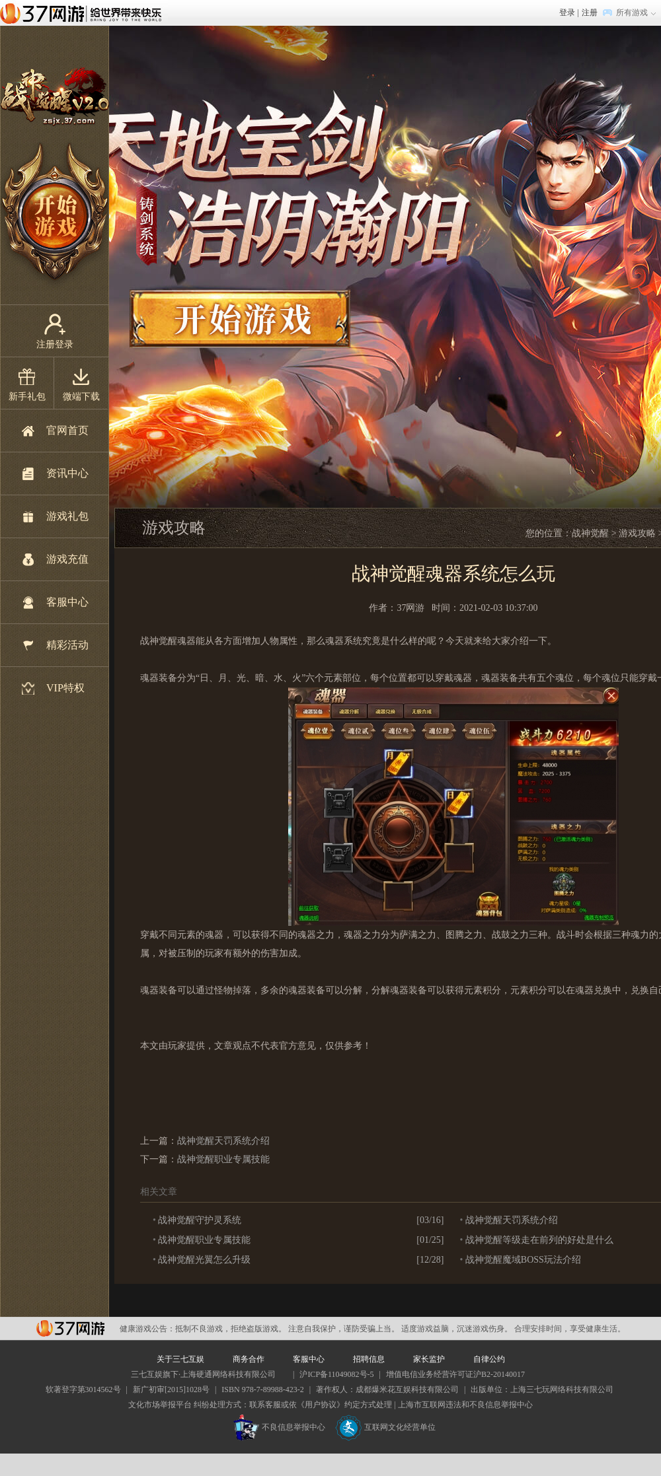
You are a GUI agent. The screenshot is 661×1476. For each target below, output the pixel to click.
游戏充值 (67, 559)
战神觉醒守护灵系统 (199, 1220)
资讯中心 (67, 473)
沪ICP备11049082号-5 (336, 1374)
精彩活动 (67, 644)
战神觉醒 (590, 533)
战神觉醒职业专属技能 (223, 1159)
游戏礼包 (67, 516)
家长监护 (429, 1359)
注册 (590, 12)
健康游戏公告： (147, 1328)
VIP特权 (65, 687)
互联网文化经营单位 (385, 1427)
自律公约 (489, 1359)
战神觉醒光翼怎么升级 (204, 1260)
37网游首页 (84, 12)
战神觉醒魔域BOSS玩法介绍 (523, 1260)
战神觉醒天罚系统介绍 (223, 1141)
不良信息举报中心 (279, 1427)
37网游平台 (70, 1328)
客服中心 (67, 602)
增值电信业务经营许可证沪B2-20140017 (455, 1374)
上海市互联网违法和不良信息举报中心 (465, 1404)
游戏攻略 (637, 533)
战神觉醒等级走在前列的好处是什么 (539, 1240)
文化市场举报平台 (160, 1404)
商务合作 (248, 1359)
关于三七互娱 (180, 1359)
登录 (567, 12)
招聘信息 (369, 1359)
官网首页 (67, 430)
